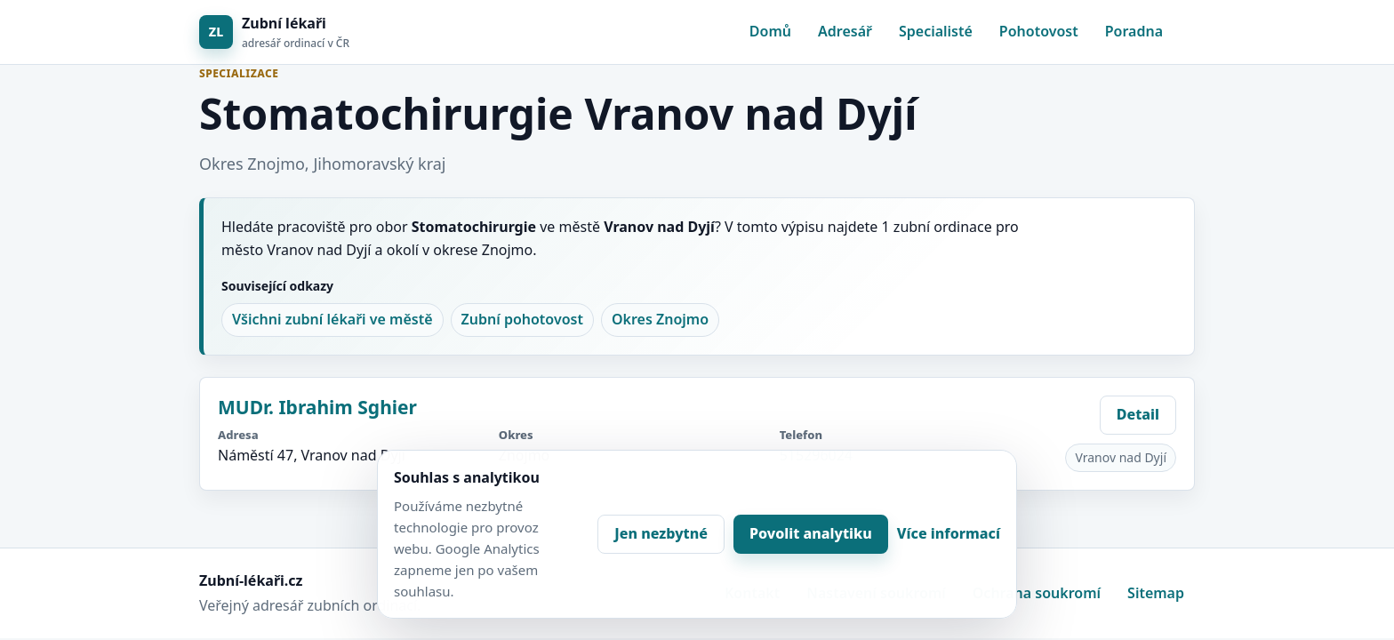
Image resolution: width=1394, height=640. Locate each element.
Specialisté (936, 31)
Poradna (1134, 31)
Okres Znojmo (660, 319)
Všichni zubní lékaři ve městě (332, 319)
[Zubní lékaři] (274, 32)
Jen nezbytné (661, 533)
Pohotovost (1038, 31)
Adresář (845, 31)
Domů (770, 31)
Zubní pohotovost (522, 319)
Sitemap (1155, 593)
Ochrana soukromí (1037, 593)
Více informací (948, 533)
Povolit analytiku (810, 533)
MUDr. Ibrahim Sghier (317, 407)
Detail (1138, 414)
